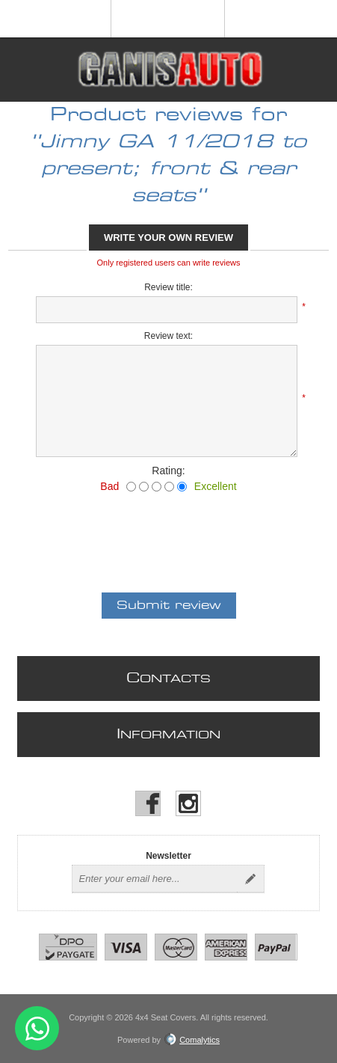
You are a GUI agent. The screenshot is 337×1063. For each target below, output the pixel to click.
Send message (37, 1028)
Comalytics (192, 1039)
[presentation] (168, 533)
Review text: (168, 336)
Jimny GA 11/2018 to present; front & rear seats (173, 169)
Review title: (168, 287)
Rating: (168, 471)
